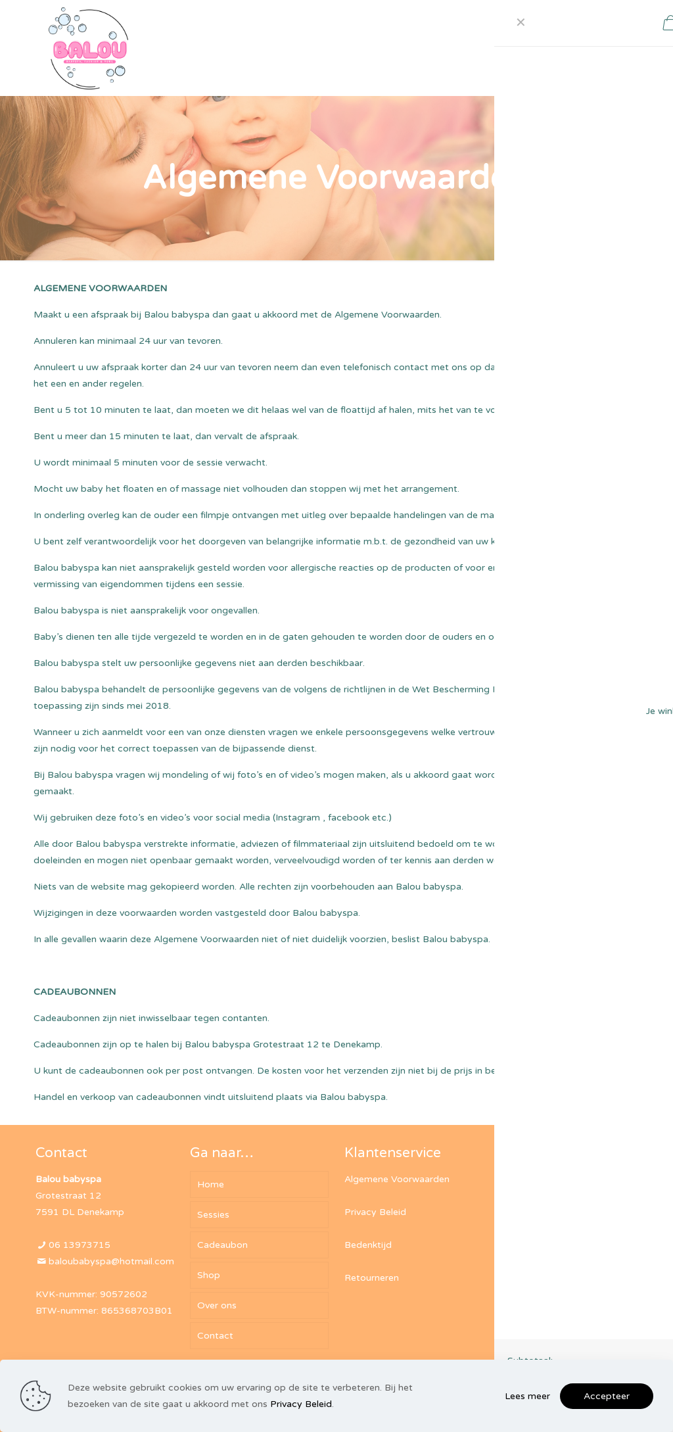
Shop (208, 1275)
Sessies (213, 1214)
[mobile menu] (503, 48)
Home (210, 1184)
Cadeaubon (222, 1245)
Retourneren (371, 1277)
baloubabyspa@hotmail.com (111, 1261)
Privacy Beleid (375, 1212)
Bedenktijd (368, 1245)
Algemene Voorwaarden (397, 1179)
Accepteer (607, 1396)
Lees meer (527, 1396)
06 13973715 (79, 1245)
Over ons (217, 1305)
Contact (215, 1335)
